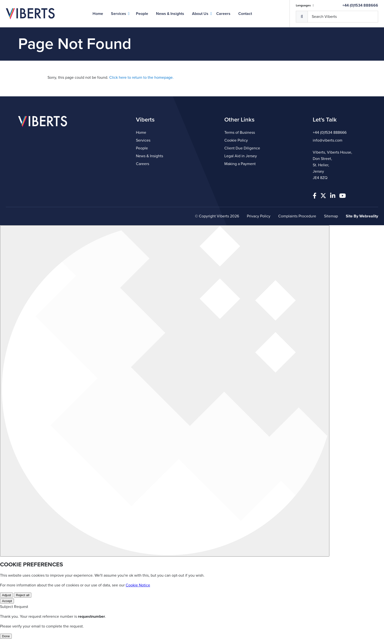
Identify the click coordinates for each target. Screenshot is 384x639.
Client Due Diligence (242, 148)
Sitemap (331, 216)
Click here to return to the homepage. (141, 77)
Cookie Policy (236, 140)
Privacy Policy (258, 216)
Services (118, 13)
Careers (223, 13)
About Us (200, 13)
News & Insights (170, 13)
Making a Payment (240, 163)
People (142, 13)
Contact (245, 13)
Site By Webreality (362, 216)
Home (98, 13)
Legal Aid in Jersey (240, 156)
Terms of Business (239, 132)
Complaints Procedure (297, 216)
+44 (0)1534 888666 (360, 5)
